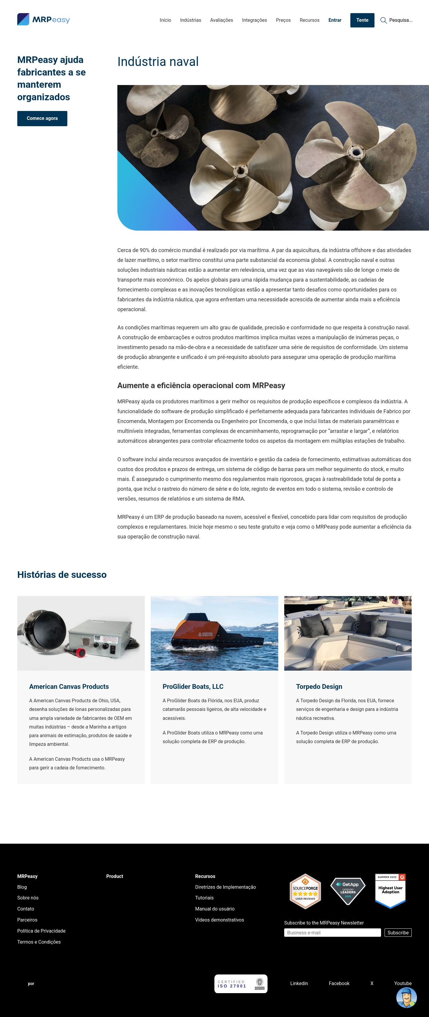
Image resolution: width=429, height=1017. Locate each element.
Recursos (310, 20)
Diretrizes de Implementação (225, 887)
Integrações (254, 20)
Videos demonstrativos (219, 920)
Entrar (335, 20)
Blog (22, 887)
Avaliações (221, 20)
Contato (25, 909)
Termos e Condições (39, 942)
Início (165, 20)
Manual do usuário (214, 909)
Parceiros (27, 920)
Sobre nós (28, 898)
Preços (283, 20)
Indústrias (190, 20)
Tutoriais (204, 898)
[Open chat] (406, 997)
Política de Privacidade (41, 931)
